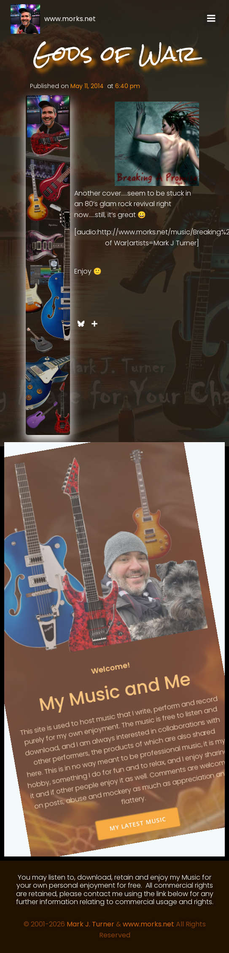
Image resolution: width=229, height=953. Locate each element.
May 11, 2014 (87, 86)
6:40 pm (127, 86)
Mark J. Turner (90, 924)
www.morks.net (148, 924)
